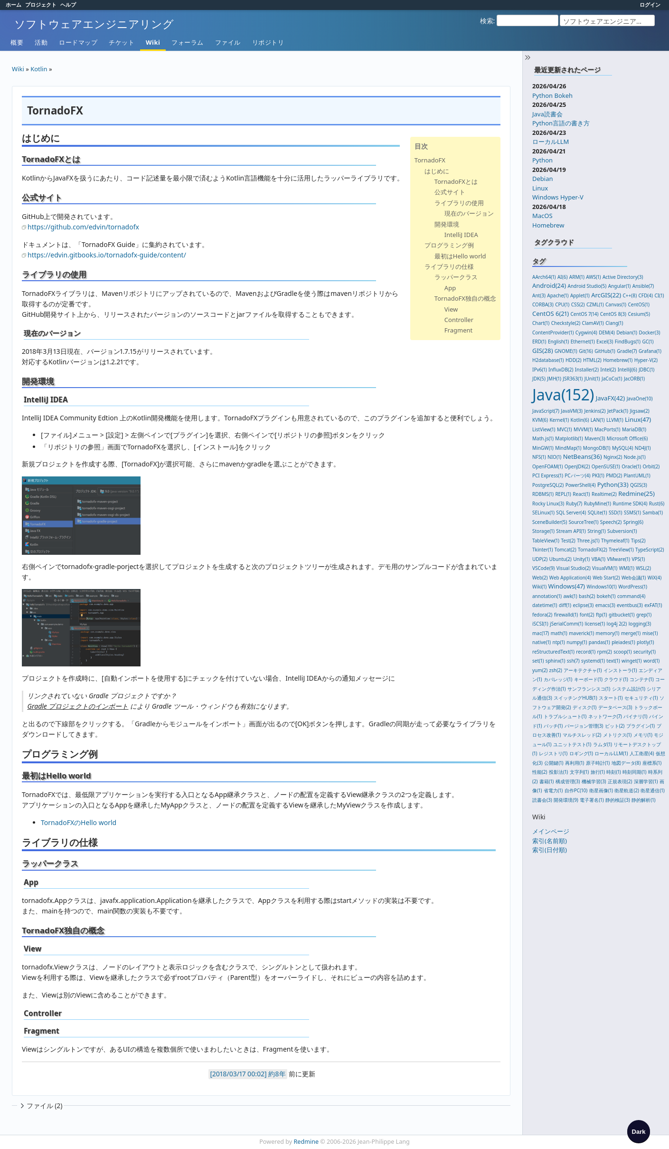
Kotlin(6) (580, 420)
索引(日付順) (549, 849)
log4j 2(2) (617, 623)
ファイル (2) (40, 1105)
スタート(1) (610, 697)
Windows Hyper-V (558, 197)
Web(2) (539, 577)
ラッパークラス (456, 277)
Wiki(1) (539, 586)
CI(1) (659, 295)
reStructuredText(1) (553, 651)
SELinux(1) (543, 512)
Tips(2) (638, 540)
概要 (16, 42)
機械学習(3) (594, 781)
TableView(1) (545, 540)
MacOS (542, 215)
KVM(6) (540, 420)
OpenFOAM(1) (547, 466)
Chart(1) (540, 323)
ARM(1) (576, 277)
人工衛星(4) (642, 753)
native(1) (541, 642)
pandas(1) (599, 642)
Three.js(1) (588, 540)
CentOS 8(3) (613, 314)
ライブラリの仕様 (449, 266)
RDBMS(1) (543, 494)
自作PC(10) (576, 790)
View (451, 309)
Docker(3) (649, 332)
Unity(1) (581, 559)
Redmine (306, 1142)
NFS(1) (539, 457)
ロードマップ (78, 42)
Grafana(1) (650, 351)
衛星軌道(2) (626, 790)
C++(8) (630, 295)
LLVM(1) (614, 420)
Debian (542, 178)
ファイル (228, 42)
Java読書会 (547, 114)
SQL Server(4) (571, 512)
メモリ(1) (642, 734)
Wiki (153, 42)
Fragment (458, 330)
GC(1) (647, 341)
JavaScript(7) (545, 411)
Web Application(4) (570, 577)
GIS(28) (542, 350)
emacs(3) (605, 605)
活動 (41, 42)
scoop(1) (622, 651)
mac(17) (540, 633)
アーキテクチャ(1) (583, 670)
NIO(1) (554, 457)
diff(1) (565, 605)
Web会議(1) (634, 577)
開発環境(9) (566, 800)
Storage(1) (543, 531)
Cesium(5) (639, 314)
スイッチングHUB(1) (575, 697)
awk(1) (570, 596)
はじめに (436, 171)
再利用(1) (574, 763)
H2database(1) (548, 360)
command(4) (631, 596)
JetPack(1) (617, 411)
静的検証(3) (617, 800)
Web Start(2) (606, 577)
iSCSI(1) (540, 623)
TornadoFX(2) (592, 549)
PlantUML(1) (637, 475)
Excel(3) (604, 341)
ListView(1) (544, 429)
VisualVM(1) (604, 568)
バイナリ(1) (635, 716)
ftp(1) (601, 614)
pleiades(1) (623, 642)
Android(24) (549, 285)
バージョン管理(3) (584, 725)
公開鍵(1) (553, 763)
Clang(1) (614, 323)
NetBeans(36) (582, 456)
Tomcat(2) (565, 549)
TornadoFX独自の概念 (465, 298)
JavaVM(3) (572, 411)
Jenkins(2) (595, 411)
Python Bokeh (552, 95)
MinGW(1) (543, 448)
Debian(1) (626, 332)
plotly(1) (645, 642)
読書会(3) (542, 800)
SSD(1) (615, 512)
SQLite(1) (597, 512)
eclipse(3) (583, 605)
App (450, 288)
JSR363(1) (573, 378)
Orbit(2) (651, 466)
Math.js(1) (543, 438)
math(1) (559, 633)
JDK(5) (539, 378)
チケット (121, 42)
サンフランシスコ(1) (588, 688)
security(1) (644, 651)
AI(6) (562, 277)
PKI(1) (598, 475)
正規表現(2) (620, 781)
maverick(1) (581, 633)
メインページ (550, 831)
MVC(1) (564, 429)
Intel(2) (608, 369)
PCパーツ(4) (577, 475)
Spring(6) (633, 522)
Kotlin (38, 69)
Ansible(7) (643, 286)
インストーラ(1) (620, 670)
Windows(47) (566, 586)
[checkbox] (638, 1131)
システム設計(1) (628, 688)
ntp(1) (559, 642)
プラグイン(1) (640, 725)
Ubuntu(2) (560, 559)
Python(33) (613, 484)
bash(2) (587, 596)
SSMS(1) (632, 512)
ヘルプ (68, 4)
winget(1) (631, 660)
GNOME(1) (566, 351)
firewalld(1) (566, 614)
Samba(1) (652, 512)
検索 (486, 20)
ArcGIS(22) (606, 295)
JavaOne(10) (640, 398)
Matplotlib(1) (569, 438)
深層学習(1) (646, 781)
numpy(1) (576, 642)
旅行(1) (598, 772)
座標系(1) (651, 763)
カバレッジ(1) (558, 679)
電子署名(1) (591, 800)
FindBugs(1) (628, 341)
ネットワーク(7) (605, 716)
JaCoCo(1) (612, 378)
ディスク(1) (584, 707)
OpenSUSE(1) (606, 466)
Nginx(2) (612, 457)
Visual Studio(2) (573, 568)
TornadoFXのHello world (78, 822)
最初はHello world (460, 256)
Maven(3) (594, 438)
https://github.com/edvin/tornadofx (83, 226)
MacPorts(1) (607, 429)
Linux (540, 188)
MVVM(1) (583, 429)
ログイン (650, 4)
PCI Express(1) (547, 475)
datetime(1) (544, 605)
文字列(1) (579, 772)
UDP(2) (539, 559)
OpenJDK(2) (577, 466)
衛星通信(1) (652, 790)
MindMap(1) (568, 448)
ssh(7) (573, 660)
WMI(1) (626, 568)
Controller (458, 319)
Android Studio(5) (587, 286)
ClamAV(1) (593, 323)
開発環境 (446, 224)
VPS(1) (638, 559)
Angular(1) (619, 286)
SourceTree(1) (584, 522)
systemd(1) (593, 660)
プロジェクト (41, 4)
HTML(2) (592, 360)
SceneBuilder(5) (549, 522)
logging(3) (640, 623)
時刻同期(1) (634, 772)
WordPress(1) (632, 586)
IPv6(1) (539, 369)
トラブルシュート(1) (565, 716)
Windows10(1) (601, 586)
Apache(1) (557, 295)
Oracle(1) (631, 466)
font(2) (587, 614)
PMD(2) (614, 475)
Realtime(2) (604, 494)
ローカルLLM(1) (611, 753)
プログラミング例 (449, 245)
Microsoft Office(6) (627, 438)
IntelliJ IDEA (461, 234)
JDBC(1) (646, 369)
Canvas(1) (615, 304)
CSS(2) (578, 304)
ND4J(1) (643, 448)
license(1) (595, 623)
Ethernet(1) (583, 341)
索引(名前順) (549, 840)
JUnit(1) (592, 378)
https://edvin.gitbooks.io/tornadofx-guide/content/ (107, 254)
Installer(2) (587, 369)
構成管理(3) (568, 781)
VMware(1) (618, 559)
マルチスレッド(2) (582, 734)
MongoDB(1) (597, 448)
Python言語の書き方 (561, 123)
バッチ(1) (553, 725)
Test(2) (568, 540)
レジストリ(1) (553, 753)
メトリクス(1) (617, 734)
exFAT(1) (653, 605)
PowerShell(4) (580, 485)
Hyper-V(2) (646, 360)
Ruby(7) (574, 503)
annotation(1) (547, 596)
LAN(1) (598, 420)
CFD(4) (646, 295)
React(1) (581, 494)
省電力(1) (553, 790)
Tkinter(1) (542, 549)
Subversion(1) (622, 531)
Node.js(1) (635, 457)
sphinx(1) (555, 660)
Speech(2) (611, 522)
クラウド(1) (616, 679)
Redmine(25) (636, 493)
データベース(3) (615, 707)
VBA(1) (598, 559)
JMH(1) (554, 378)
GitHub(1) (604, 351)
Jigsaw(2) (640, 411)
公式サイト (449, 192)
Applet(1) (580, 295)
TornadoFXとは (456, 181)
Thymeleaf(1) (615, 540)
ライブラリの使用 (459, 203)
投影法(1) (558, 772)
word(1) (651, 660)
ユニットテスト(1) (572, 744)
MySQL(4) (622, 448)
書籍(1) (546, 781)
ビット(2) (615, 725)
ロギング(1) (581, 753)
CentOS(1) (638, 304)
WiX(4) (654, 577)
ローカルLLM (550, 141)
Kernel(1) (559, 420)
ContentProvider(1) (553, 332)
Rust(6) (657, 503)
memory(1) (608, 633)
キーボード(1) (588, 679)
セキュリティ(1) (641, 697)
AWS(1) (593, 277)
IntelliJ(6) (627, 369)
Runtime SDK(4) (629, 503)
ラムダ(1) (602, 744)
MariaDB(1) (634, 429)
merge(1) (631, 633)
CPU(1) (562, 304)
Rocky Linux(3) (548, 503)
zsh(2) (555, 670)
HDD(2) (573, 360)
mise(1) (650, 633)
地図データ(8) (626, 763)
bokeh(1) (606, 596)
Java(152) (563, 394)
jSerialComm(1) (566, 623)
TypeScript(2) (649, 549)
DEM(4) (607, 332)
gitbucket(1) (621, 614)
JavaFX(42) (610, 398)
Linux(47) (638, 419)
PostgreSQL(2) (548, 485)
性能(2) (539, 772)
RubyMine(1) (597, 503)
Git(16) (586, 351)
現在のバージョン (469, 213)
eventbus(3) (630, 605)
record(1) (585, 651)
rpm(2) (604, 651)
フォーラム (187, 42)
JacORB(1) (634, 378)
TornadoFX (430, 160)
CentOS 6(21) (550, 313)
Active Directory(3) (623, 277)
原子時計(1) (598, 763)
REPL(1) (563, 494)
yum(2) (539, 670)
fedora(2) (542, 614)
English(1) (558, 341)
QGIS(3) (638, 485)
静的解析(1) (643, 800)
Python (542, 160)
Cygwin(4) (586, 332)
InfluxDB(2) (560, 369)
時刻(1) (613, 772)
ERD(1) (539, 341)
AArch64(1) (544, 277)
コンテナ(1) (641, 679)
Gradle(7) (627, 351)
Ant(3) (539, 295)
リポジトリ (268, 42)
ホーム (13, 4)
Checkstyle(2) (566, 323)
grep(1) (643, 614)
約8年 (276, 1073)
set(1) (538, 660)
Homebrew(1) (617, 360)
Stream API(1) (570, 531)
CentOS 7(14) (585, 314)
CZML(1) (595, 304)
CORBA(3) (543, 304)
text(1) (613, 660)
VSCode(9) (543, 568)
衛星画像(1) (601, 790)
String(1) (596, 531)
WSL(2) (643, 568)
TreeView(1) (621, 549)
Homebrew (548, 225)
